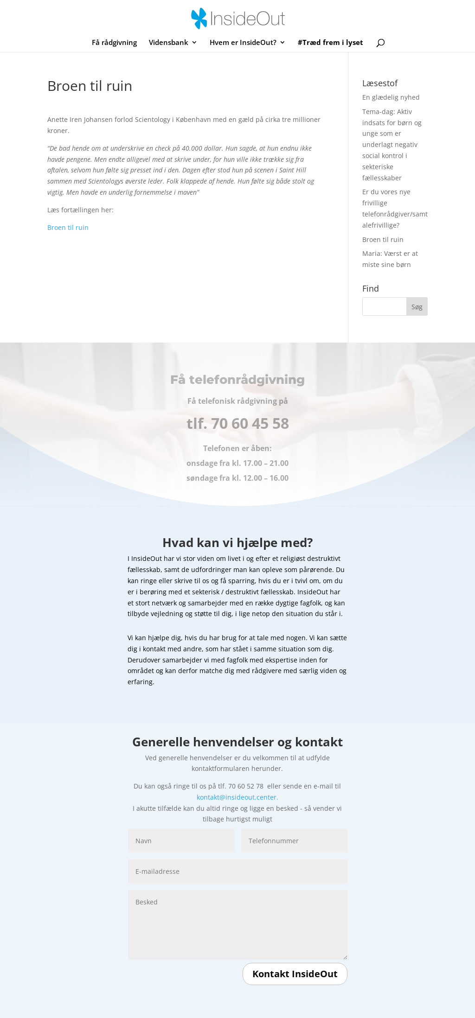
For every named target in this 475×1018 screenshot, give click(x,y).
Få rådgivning (114, 43)
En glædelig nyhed (391, 97)
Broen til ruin (68, 227)
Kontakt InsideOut (295, 973)
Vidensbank (168, 43)
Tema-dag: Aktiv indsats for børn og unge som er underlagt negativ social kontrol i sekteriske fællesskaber (392, 144)
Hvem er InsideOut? (243, 43)
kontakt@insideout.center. (237, 797)
